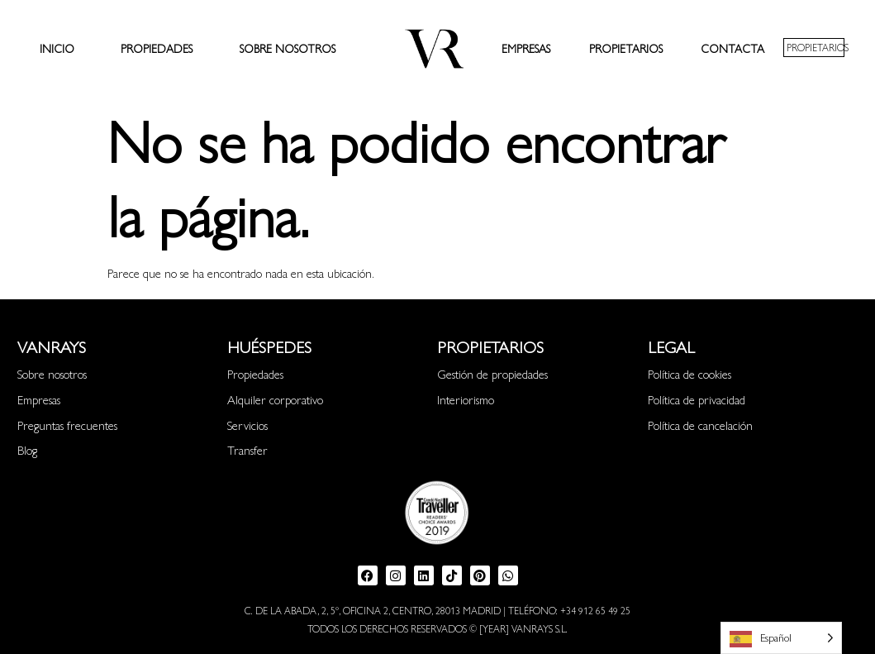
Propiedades (157, 48)
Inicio (57, 48)
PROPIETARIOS (818, 47)
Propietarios (626, 48)
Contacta (732, 48)
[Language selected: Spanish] (781, 638)
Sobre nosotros (287, 48)
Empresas (526, 48)
